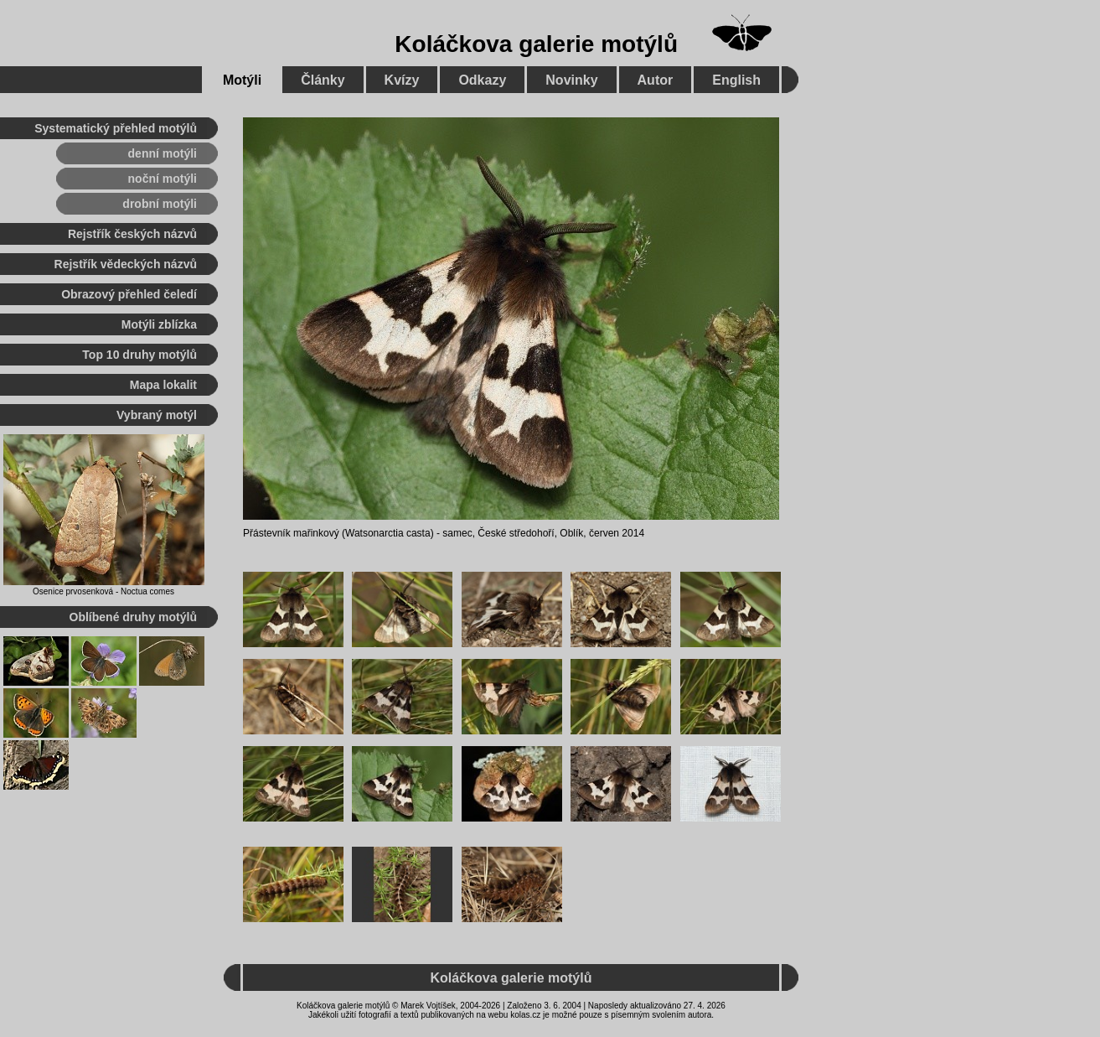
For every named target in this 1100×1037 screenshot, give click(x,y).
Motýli (242, 80)
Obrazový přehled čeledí (129, 294)
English (736, 80)
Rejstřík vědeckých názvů (125, 264)
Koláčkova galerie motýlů (536, 44)
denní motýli (162, 153)
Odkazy (482, 80)
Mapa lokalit (163, 384)
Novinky (571, 80)
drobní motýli (159, 203)
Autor (656, 80)
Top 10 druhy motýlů (139, 354)
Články (322, 80)
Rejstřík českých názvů (132, 234)
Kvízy (402, 80)
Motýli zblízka (159, 324)
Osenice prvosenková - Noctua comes (103, 591)
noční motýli (162, 178)
